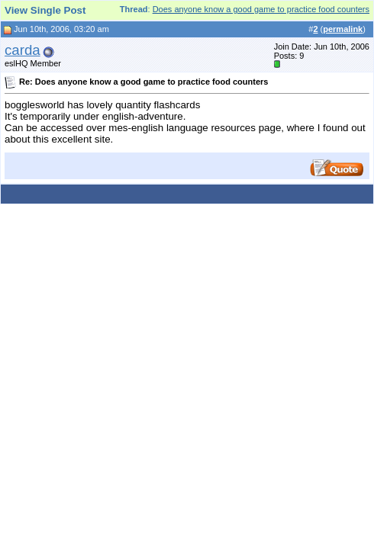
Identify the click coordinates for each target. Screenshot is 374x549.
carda (22, 50)
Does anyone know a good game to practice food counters (261, 9)
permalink (343, 29)
